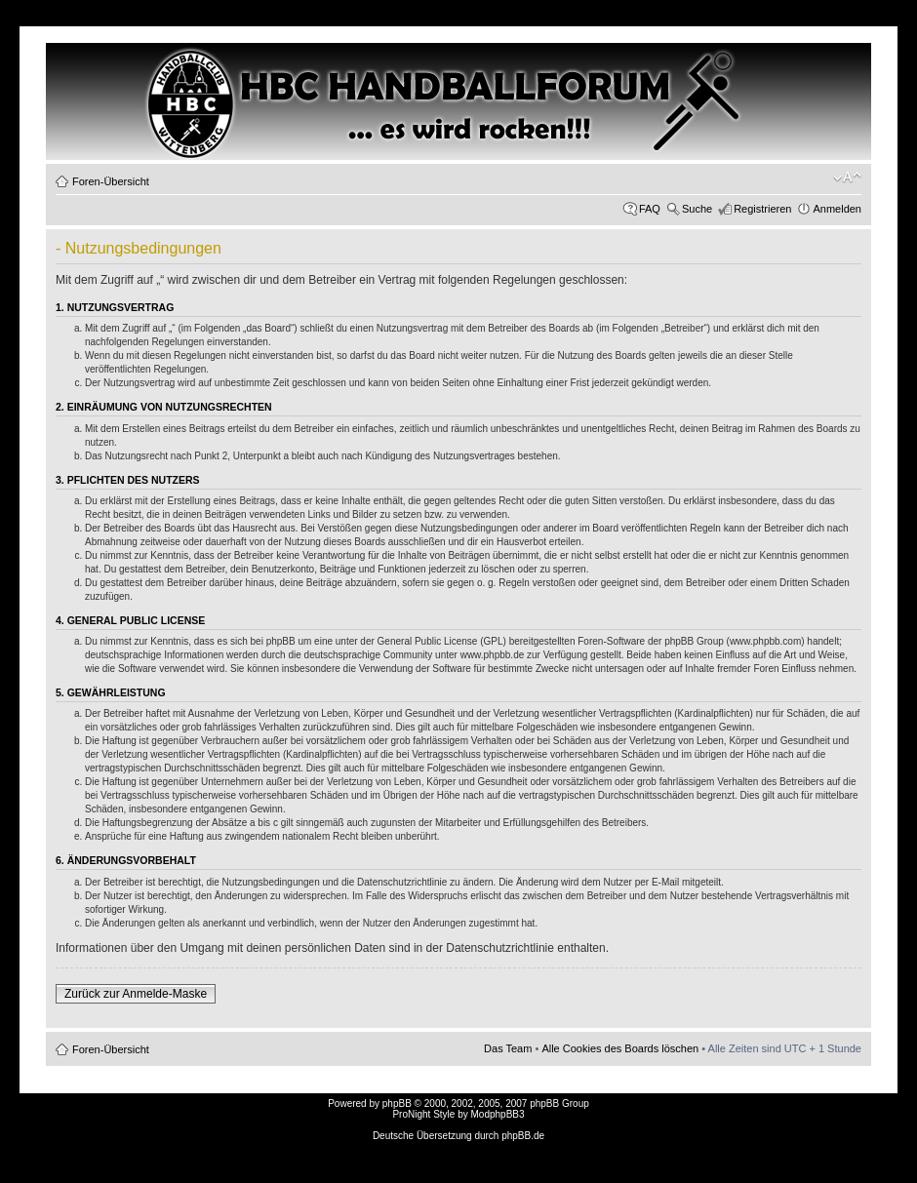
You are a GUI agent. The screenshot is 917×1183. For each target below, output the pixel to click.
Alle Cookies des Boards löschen (619, 1048)
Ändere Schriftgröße (847, 177)
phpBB (397, 1103)
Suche (697, 209)
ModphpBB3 (498, 1114)
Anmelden (837, 209)
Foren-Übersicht (110, 181)
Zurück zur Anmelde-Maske (135, 994)
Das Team (508, 1048)
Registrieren (762, 209)
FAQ (649, 209)
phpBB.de (522, 1135)
